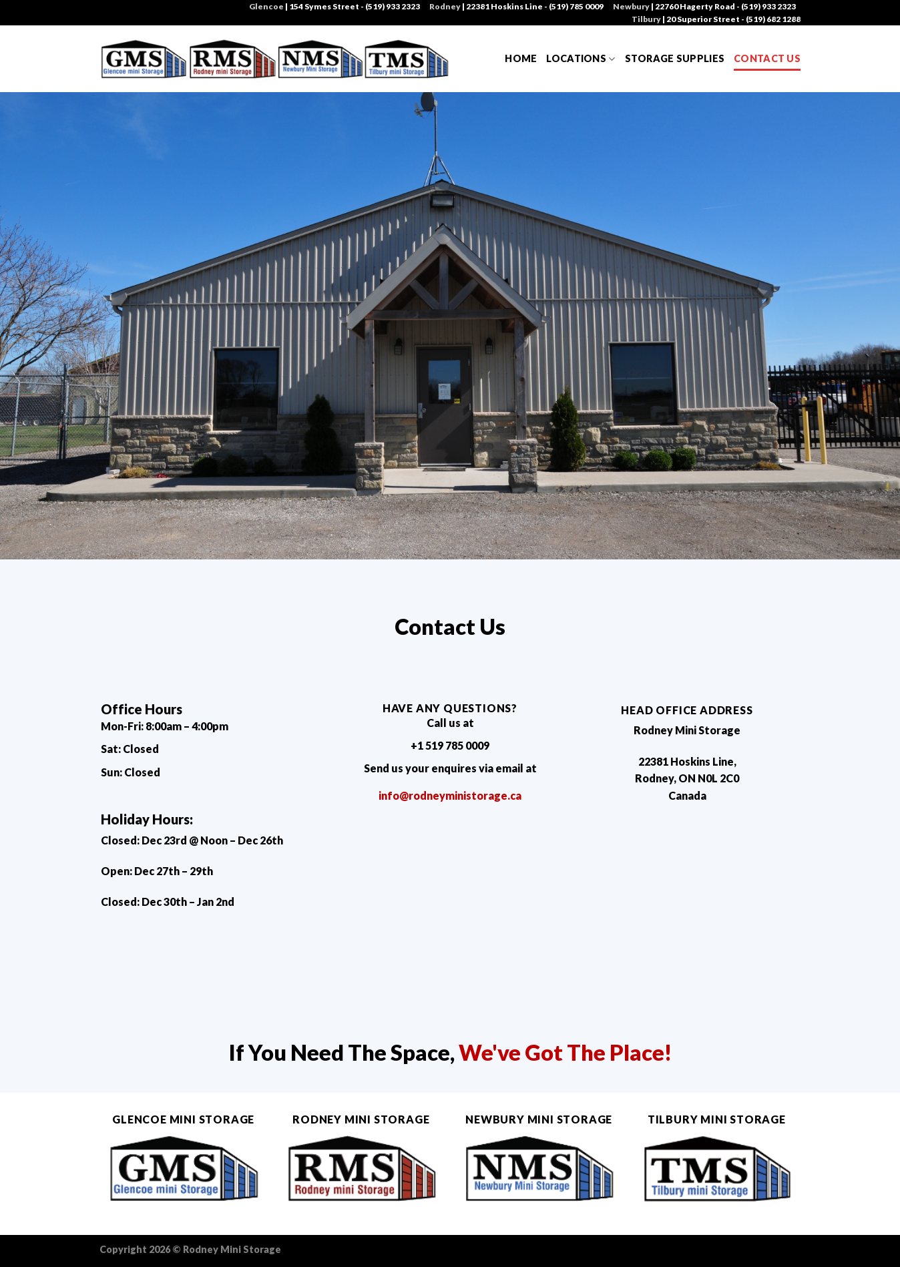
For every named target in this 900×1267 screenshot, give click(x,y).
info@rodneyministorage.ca (450, 795)
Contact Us (767, 58)
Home (521, 58)
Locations (580, 59)
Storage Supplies (675, 58)
